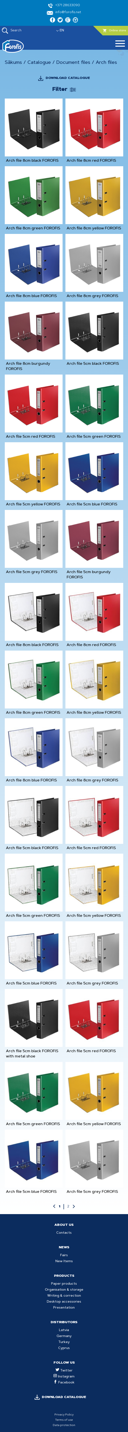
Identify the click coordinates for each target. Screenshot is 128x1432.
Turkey (64, 1342)
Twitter (64, 1370)
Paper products (64, 1284)
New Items (64, 1261)
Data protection (64, 1425)
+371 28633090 (64, 5)
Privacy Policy (64, 1414)
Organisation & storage (64, 1290)
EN (62, 30)
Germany (64, 1336)
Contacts (64, 1233)
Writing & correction (64, 1296)
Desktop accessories (64, 1302)
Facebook (64, 1382)
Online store (114, 31)
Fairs (64, 1255)
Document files (73, 62)
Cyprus (64, 1348)
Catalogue (39, 62)
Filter (59, 89)
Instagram (64, 1376)
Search (11, 31)
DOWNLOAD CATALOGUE (68, 78)
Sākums (13, 62)
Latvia (64, 1330)
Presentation (64, 1308)
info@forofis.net (64, 13)
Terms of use (64, 1420)
